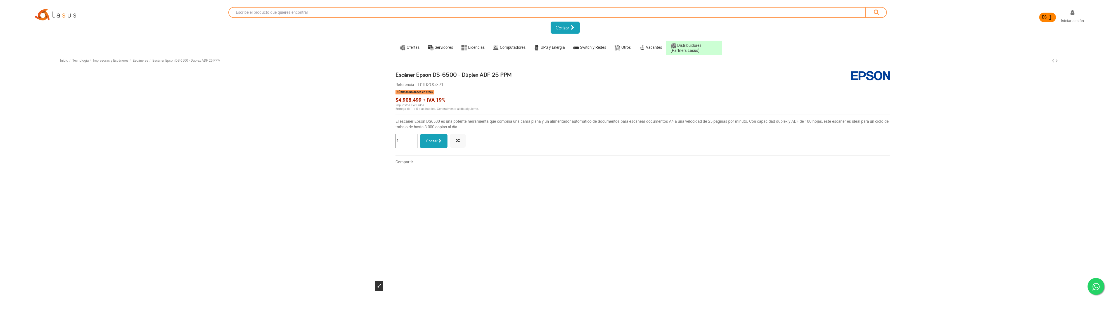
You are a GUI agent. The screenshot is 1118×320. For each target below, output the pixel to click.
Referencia (404, 84)
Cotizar (433, 140)
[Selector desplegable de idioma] (1047, 17)
